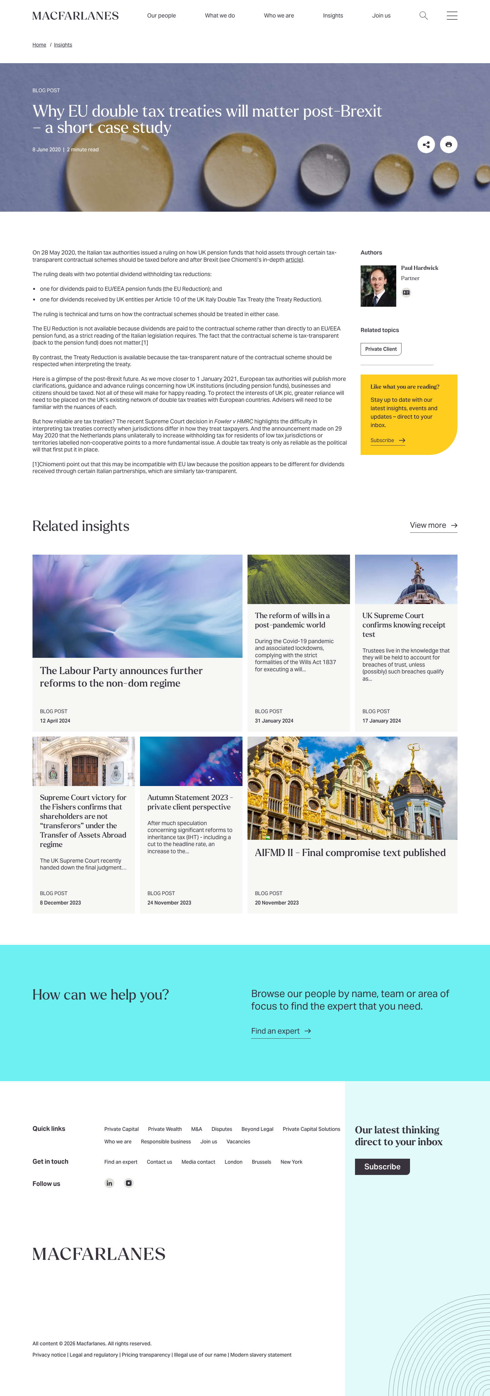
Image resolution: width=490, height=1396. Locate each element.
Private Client (381, 349)
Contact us (159, 1162)
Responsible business (166, 1142)
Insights (63, 45)
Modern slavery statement (261, 1355)
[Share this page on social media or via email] (426, 144)
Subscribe (382, 1167)
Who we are (279, 15)
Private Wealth (165, 1129)
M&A (196, 1129)
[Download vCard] (406, 293)
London (233, 1162)
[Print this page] (449, 144)
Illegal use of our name (201, 1355)
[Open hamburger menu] (452, 19)
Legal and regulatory (94, 1355)
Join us (208, 1142)
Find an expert (121, 1162)
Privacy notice (49, 1355)
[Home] (75, 16)
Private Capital (121, 1129)
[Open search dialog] (423, 19)
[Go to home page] (98, 1253)
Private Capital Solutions (311, 1129)
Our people (161, 15)
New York (291, 1162)
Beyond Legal (257, 1129)
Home (39, 45)
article (294, 259)
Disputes (222, 1129)
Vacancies (238, 1142)
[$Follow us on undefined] (109, 1183)
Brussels (261, 1162)
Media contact (198, 1162)
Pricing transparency (147, 1355)
